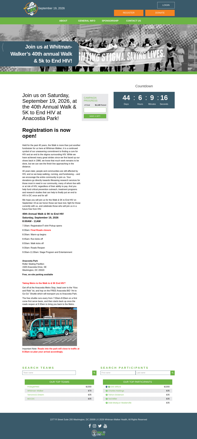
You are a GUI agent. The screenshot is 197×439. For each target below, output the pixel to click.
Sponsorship (110, 21)
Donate (160, 12)
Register (129, 12)
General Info (86, 21)
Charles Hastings (116, 390)
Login (166, 5)
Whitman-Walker (35, 390)
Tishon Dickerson (116, 394)
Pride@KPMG (33, 386)
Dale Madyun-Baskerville (119, 402)
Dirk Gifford (116, 386)
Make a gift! (95, 116)
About (63, 21)
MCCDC (31, 398)
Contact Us (133, 21)
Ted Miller (112, 398)
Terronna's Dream (35, 394)
